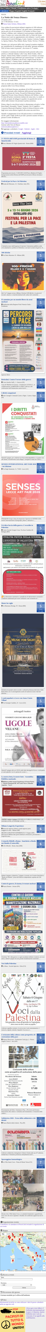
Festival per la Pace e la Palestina (14, 181)
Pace (2, 8)
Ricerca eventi (8, 1275)
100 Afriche (5, 253)
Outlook (27, 129)
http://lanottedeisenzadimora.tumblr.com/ (14, 123)
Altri (37, 129)
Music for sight (7, 603)
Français (31, 11)
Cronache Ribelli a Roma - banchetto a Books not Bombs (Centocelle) (18, 842)
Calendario (4, 11)
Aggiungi (26, 132)
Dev (5, 1300)
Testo (2, 1277)
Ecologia (35, 8)
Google (20, 129)
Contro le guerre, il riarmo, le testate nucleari (18, 884)
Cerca (43, 4)
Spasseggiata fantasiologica (11, 1159)
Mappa (11, 11)
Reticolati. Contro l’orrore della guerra (16, 379)
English (24, 11)
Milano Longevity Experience (12, 826)
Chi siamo (41, 1)
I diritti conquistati (8, 393)
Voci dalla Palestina (8, 963)
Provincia (3, 1283)
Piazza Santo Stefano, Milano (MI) (14, 24)
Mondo (13, 8)
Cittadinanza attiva (24, 8)
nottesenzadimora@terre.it (9, 127)
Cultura (7, 8)
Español (18, 11)
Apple (33, 129)
